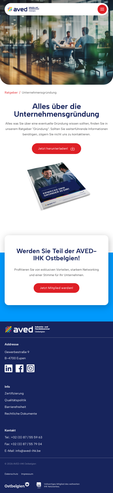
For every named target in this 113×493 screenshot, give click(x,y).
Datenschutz (11, 474)
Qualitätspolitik (15, 400)
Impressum (27, 474)
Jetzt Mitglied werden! (56, 288)
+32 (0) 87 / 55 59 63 (26, 437)
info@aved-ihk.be (28, 451)
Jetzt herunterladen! (56, 148)
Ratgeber (11, 92)
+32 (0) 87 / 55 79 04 (26, 444)
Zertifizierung (14, 393)
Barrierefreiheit (15, 407)
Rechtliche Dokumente (21, 413)
